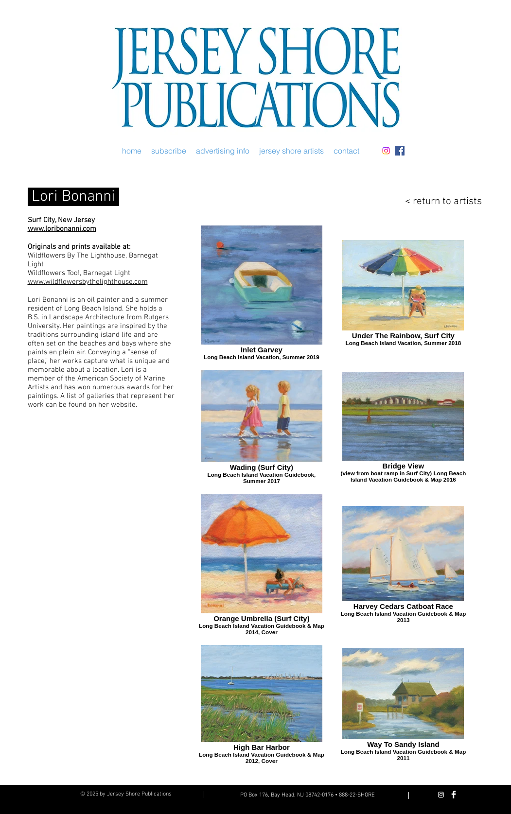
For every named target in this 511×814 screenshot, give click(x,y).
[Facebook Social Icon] (400, 151)
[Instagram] (386, 151)
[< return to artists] (437, 201)
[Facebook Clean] (454, 794)
